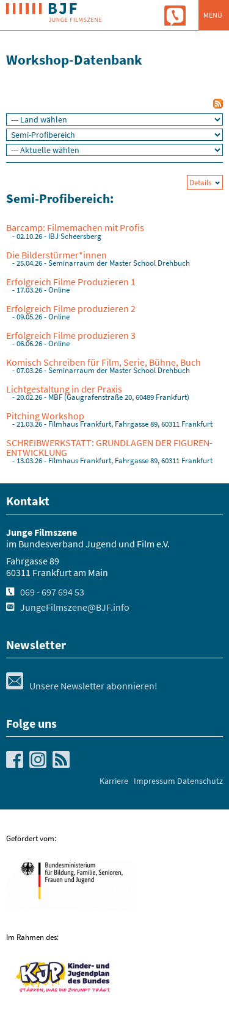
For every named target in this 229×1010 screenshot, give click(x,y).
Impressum (154, 780)
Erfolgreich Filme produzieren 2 (71, 308)
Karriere (114, 780)
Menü (212, 15)
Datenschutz (200, 780)
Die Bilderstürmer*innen (56, 255)
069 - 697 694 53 (52, 592)
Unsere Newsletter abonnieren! (82, 686)
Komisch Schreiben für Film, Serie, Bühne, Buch (103, 362)
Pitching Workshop (45, 416)
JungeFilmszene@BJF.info (74, 607)
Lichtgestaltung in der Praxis (64, 389)
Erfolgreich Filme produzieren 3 (71, 335)
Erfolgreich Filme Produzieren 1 (71, 282)
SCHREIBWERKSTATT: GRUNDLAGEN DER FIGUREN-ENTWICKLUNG (109, 447)
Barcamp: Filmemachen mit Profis (75, 227)
